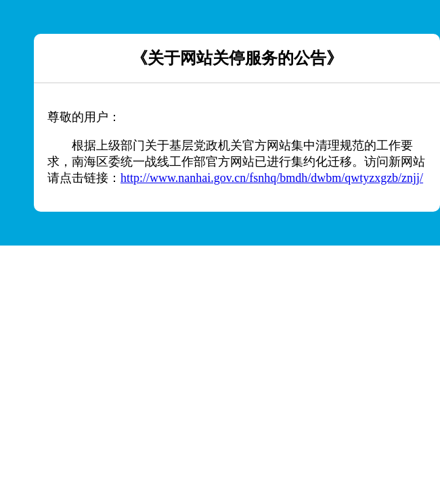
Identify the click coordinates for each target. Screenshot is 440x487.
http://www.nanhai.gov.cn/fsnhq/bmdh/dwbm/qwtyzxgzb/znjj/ (271, 178)
